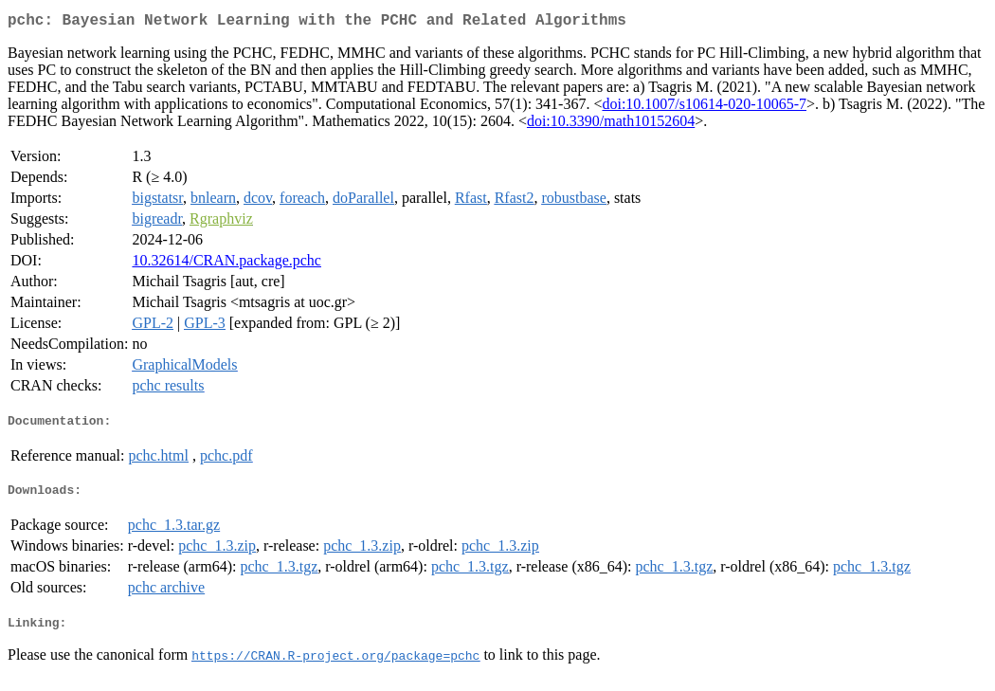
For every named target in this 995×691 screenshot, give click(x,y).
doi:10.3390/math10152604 (611, 125)
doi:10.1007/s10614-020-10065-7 (704, 108)
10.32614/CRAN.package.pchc (226, 264)
